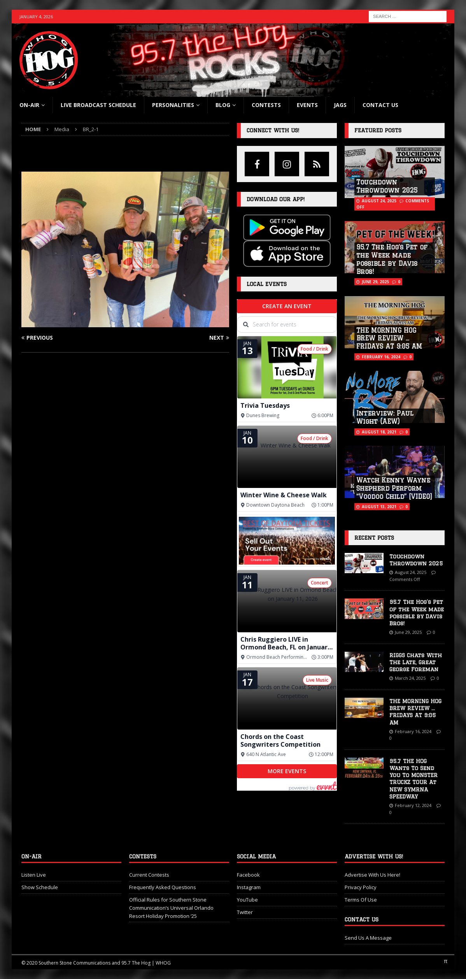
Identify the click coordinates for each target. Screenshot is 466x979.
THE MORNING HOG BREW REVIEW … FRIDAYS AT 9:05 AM (389, 338)
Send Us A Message (368, 937)
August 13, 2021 (379, 506)
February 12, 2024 (413, 805)
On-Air (29, 105)
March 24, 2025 (410, 678)
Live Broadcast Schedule (98, 105)
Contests (266, 105)
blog (222, 105)
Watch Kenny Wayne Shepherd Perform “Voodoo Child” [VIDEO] (394, 488)
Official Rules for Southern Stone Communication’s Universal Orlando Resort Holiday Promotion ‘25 (171, 907)
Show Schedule (39, 887)
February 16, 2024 (381, 357)
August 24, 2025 (379, 201)
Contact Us (380, 105)
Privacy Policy (361, 887)
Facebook (248, 874)
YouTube (247, 899)
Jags (340, 105)
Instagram (249, 887)
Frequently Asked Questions (162, 887)
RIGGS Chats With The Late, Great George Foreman (415, 662)
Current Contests (149, 874)
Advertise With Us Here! (372, 874)
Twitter (245, 912)
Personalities (173, 105)
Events (307, 105)
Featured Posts (377, 130)
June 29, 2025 (375, 281)
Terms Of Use (361, 899)
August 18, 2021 (379, 432)
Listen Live (33, 874)
